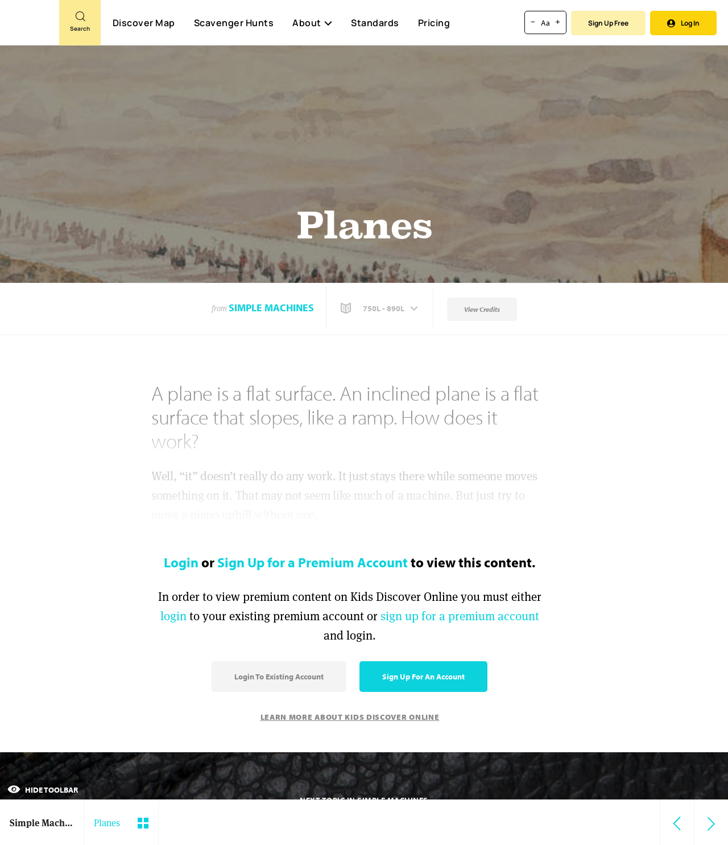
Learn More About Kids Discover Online (350, 717)
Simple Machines (271, 307)
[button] (380, 308)
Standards (375, 23)
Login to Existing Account (279, 676)
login (173, 616)
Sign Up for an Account (423, 676)
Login (181, 562)
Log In (683, 23)
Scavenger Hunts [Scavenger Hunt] (233, 23)
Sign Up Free (608, 23)
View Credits (482, 309)
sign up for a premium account (459, 616)
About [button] (312, 23)
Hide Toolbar (42, 790)
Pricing (434, 23)
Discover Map (144, 23)
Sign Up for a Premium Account (312, 562)
